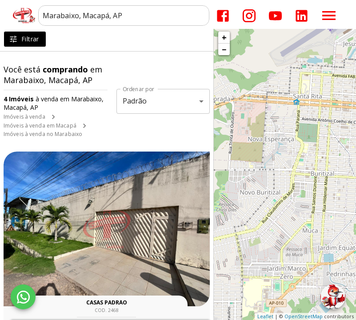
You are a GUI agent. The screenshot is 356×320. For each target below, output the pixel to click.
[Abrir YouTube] (275, 16)
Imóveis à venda (24, 116)
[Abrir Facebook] (223, 16)
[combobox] (123, 15)
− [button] (224, 49)
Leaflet (265, 316)
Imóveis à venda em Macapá (40, 125)
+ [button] (224, 37)
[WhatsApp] (23, 296)
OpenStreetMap (303, 316)
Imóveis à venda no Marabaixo (43, 134)
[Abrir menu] (329, 15)
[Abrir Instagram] (249, 16)
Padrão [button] (135, 101)
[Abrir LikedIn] (301, 16)
